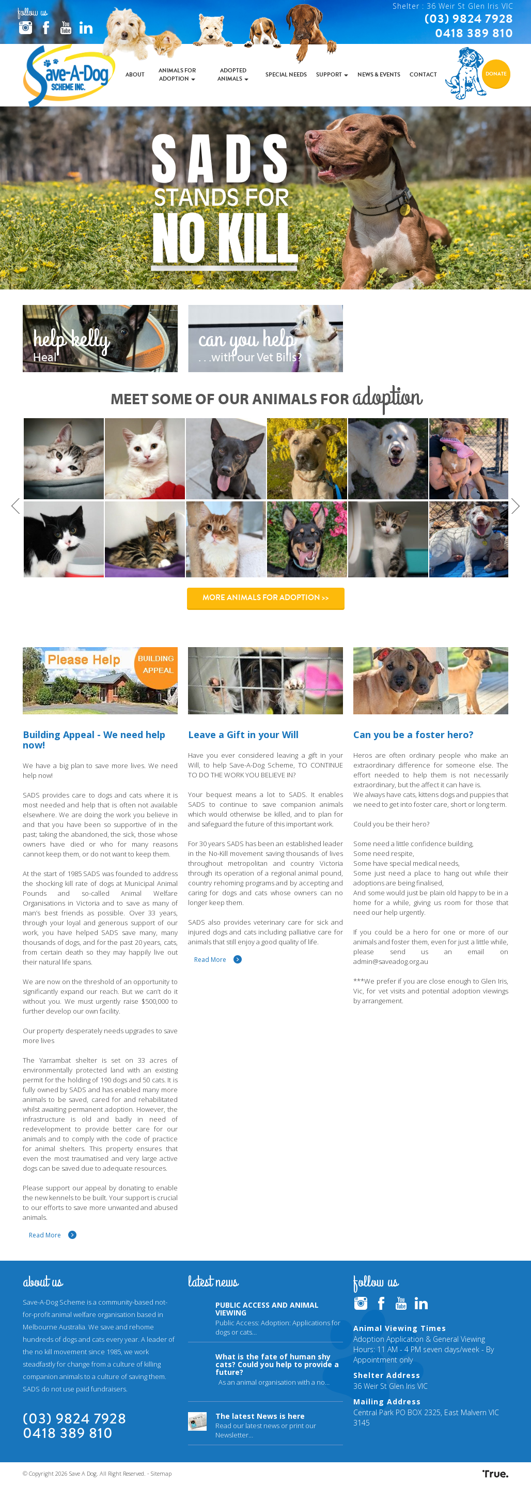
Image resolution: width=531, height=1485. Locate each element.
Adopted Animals (232, 74)
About (135, 74)
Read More (45, 1235)
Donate (496, 74)
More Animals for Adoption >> (265, 597)
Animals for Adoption (177, 74)
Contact (423, 74)
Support (332, 74)
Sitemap (161, 1473)
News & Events (378, 74)
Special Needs (286, 74)
